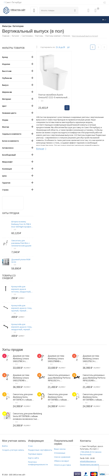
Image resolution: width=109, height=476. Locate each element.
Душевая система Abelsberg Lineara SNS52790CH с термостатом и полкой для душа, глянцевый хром (23, 358)
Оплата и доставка (62, 463)
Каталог (14, 35)
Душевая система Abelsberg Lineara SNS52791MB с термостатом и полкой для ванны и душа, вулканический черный (23, 377)
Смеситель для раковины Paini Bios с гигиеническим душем (21, 243)
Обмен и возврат (61, 459)
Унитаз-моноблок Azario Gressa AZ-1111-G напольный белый (53, 95)
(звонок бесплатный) (90, 451)
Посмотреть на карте (89, 462)
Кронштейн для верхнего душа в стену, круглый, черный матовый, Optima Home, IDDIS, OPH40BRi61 (21, 308)
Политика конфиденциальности (38, 461)
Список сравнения (62, 455)
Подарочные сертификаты (40, 448)
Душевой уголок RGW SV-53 (20, 260)
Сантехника (26, 35)
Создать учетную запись (13, 448)
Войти (5, 444)
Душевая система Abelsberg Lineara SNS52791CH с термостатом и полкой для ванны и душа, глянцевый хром (93, 358)
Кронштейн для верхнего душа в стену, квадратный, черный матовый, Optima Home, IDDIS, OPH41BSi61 (21, 326)
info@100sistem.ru (88, 459)
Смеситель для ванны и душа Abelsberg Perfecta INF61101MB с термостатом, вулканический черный (94, 377)
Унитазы (37, 35)
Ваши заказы (60, 447)
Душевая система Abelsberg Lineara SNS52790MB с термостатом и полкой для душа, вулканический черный (58, 358)
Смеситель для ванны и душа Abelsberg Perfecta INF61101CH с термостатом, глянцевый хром (59, 377)
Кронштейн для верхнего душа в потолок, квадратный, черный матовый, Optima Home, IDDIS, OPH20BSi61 (22, 289)
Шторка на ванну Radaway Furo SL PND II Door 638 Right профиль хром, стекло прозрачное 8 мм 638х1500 (21, 224)
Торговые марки (35, 452)
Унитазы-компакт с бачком (54, 35)
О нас (30, 444)
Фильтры (6, 26)
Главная (5, 35)
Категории (16, 26)
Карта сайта (33, 456)
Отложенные (59, 451)
